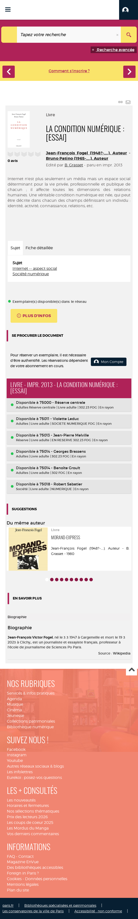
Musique (15, 704)
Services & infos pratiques (31, 693)
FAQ (11, 856)
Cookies (14, 878)
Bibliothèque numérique (30, 727)
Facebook (16, 749)
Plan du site (18, 890)
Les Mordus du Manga (28, 828)
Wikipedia (121, 653)
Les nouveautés (21, 800)
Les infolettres (20, 772)
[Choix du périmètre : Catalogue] (9, 35)
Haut (131, 670)
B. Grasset (74, 165)
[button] (128, 10)
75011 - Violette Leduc (59, 418)
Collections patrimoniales (31, 721)
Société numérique (31, 274)
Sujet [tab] (15, 248)
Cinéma (14, 710)
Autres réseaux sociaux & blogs (35, 766)
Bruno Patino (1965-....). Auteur (77, 158)
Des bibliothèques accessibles (35, 867)
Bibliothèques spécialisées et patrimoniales (60, 905)
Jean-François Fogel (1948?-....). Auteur (86, 153)
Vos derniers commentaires (33, 833)
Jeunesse (15, 715)
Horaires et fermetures (28, 805)
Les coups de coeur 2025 (30, 822)
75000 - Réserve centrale (62, 402)
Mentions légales (23, 884)
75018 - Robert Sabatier (61, 484)
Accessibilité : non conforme (98, 911)
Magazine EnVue (23, 862)
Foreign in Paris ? (23, 873)
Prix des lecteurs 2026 (27, 817)
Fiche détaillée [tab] (39, 248)
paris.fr (8, 905)
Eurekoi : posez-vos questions (34, 777)
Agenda (14, 699)
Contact (26, 856)
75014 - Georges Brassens (63, 451)
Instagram (17, 755)
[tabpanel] (69, 268)
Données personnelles (46, 878)
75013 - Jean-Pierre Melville (64, 435)
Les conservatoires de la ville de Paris (33, 911)
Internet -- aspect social (35, 268)
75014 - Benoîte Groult (60, 468)
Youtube (15, 760)
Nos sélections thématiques (33, 811)
